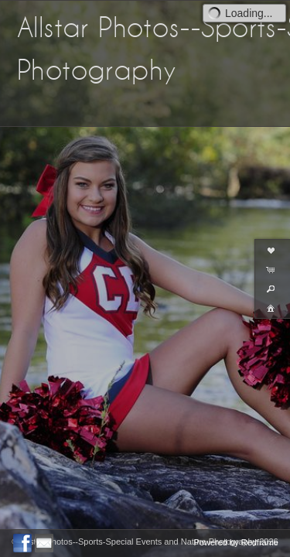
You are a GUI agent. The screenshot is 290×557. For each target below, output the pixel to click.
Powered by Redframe (236, 542)
